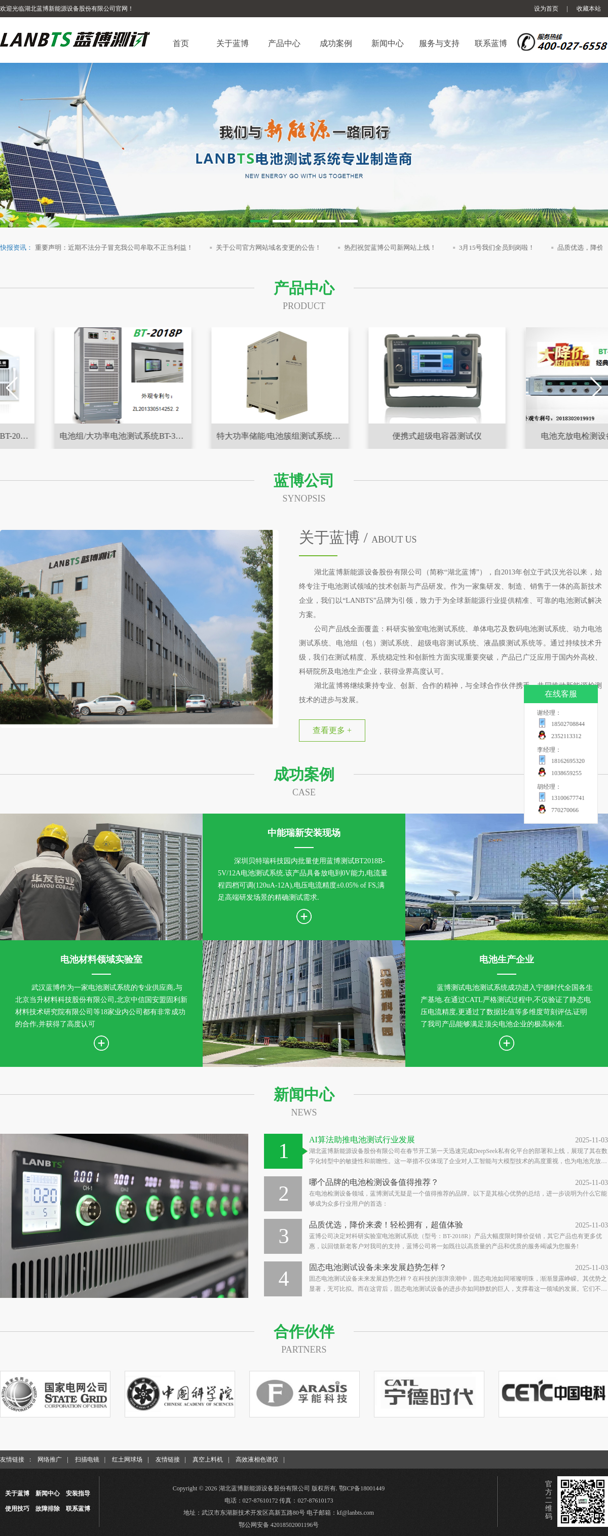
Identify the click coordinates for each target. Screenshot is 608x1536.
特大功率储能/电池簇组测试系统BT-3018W (370, 436)
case (304, 792)
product (304, 306)
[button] (259, 221)
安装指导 (78, 1493)
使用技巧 (17, 1508)
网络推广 (49, 1459)
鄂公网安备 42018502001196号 (279, 1524)
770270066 (565, 810)
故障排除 (47, 1508)
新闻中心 (304, 1094)
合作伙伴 (304, 1331)
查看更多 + (332, 730)
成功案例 (304, 774)
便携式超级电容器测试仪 (524, 436)
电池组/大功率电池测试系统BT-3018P (213, 436)
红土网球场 (127, 1459)
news (304, 1112)
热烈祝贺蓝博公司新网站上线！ (404, 247)
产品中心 (304, 288)
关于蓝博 (17, 1493)
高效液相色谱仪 (257, 1459)
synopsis (303, 498)
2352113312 (566, 736)
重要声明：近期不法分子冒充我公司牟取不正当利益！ (128, 247)
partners (303, 1350)
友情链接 (168, 1459)
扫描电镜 (87, 1459)
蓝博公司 (304, 480)
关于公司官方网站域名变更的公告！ (282, 247)
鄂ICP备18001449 (362, 1488)
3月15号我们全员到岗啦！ (510, 247)
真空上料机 (208, 1459)
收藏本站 (589, 8)
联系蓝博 (78, 1508)
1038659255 (566, 773)
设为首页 (546, 8)
